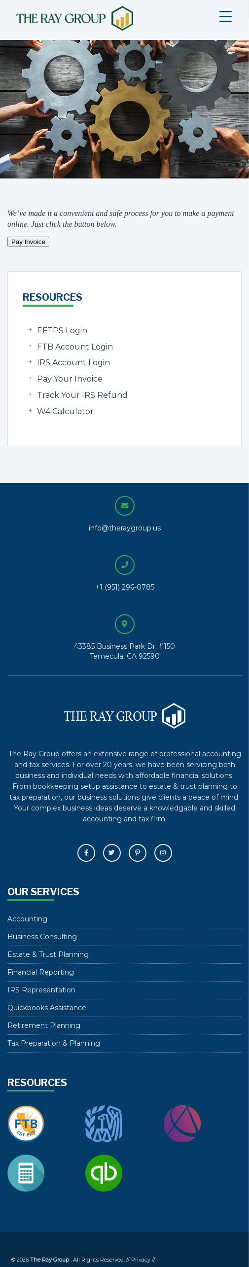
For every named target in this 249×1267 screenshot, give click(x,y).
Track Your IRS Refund (82, 395)
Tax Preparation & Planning (53, 1043)
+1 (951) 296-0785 (124, 587)
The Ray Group (99, 18)
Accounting (27, 919)
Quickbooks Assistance (46, 1007)
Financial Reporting (40, 972)
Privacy (140, 1259)
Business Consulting (42, 936)
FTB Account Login (75, 347)
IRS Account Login (73, 362)
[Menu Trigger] (225, 16)
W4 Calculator (65, 411)
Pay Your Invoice (70, 379)
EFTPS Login (62, 330)
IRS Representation (41, 989)
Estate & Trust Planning (48, 954)
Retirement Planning (43, 1025)
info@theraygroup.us (125, 528)
